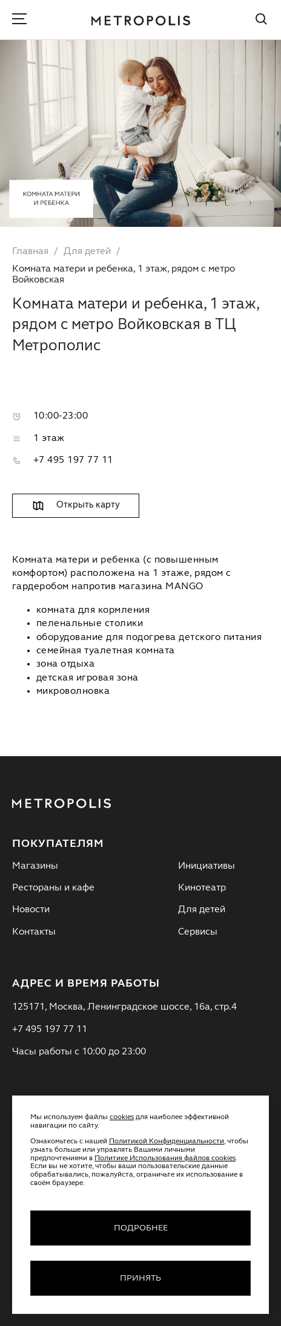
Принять (140, 1278)
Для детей (87, 251)
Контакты (34, 932)
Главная (30, 251)
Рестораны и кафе (53, 888)
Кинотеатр (202, 888)
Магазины (35, 866)
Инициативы (206, 866)
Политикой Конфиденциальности (166, 1141)
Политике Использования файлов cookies (165, 1158)
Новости (31, 910)
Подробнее (141, 1228)
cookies (122, 1117)
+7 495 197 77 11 (73, 460)
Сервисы (197, 932)
